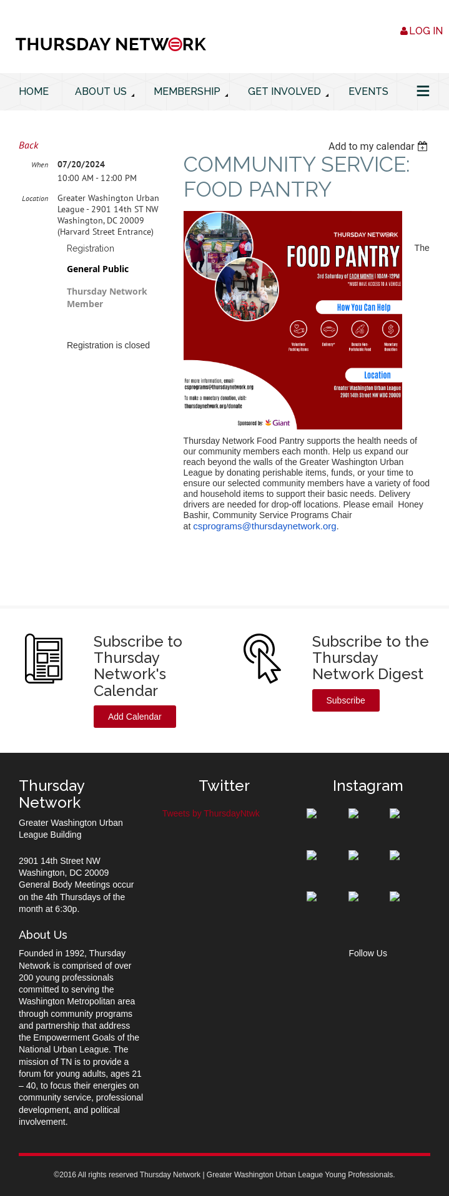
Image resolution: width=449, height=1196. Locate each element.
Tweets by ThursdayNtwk (211, 813)
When (39, 164)
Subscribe (346, 700)
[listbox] (379, 146)
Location (35, 198)
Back (28, 145)
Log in (426, 31)
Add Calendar (135, 717)
